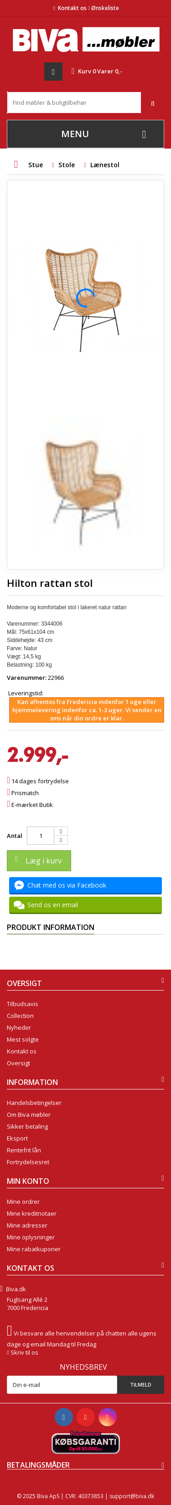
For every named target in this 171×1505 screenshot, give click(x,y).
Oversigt (18, 1063)
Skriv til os (24, 1352)
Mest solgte (23, 1039)
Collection (20, 1016)
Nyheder (19, 1027)
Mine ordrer (23, 1201)
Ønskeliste (103, 8)
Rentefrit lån (24, 1150)
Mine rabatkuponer (34, 1249)
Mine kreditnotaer (32, 1213)
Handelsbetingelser (34, 1103)
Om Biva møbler (29, 1114)
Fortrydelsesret (28, 1162)
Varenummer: (27, 677)
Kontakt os (72, 8)
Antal (14, 836)
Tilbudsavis (22, 1004)
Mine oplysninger (31, 1237)
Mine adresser (27, 1225)
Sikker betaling (27, 1126)
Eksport (17, 1138)
